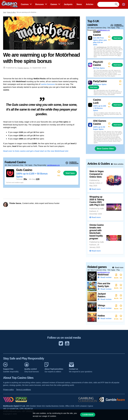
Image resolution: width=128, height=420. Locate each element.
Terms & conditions (23, 390)
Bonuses (39, 4)
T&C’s (119, 55)
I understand (87, 415)
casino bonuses (48, 84)
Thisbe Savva (23, 68)
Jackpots (68, 4)
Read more (118, 267)
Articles (89, 4)
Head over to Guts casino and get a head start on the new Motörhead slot (35, 151)
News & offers (11, 12)
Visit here (70, 173)
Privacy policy (8, 390)
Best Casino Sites (105, 149)
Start (4, 12)
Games (53, 4)
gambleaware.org (53, 165)
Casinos (25, 4)
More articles (118, 164)
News (79, 4)
